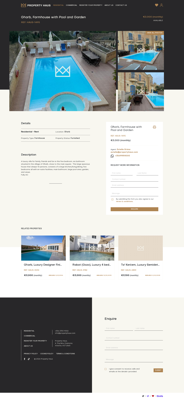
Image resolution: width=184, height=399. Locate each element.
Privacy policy (31, 354)
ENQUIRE (134, 209)
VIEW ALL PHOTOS (154, 33)
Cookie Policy (46, 354)
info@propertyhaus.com (65, 333)
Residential (29, 331)
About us (28, 346)
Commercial (29, 336)
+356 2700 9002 (61, 331)
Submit (158, 370)
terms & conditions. (124, 201)
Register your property (35, 341)
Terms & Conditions (65, 354)
